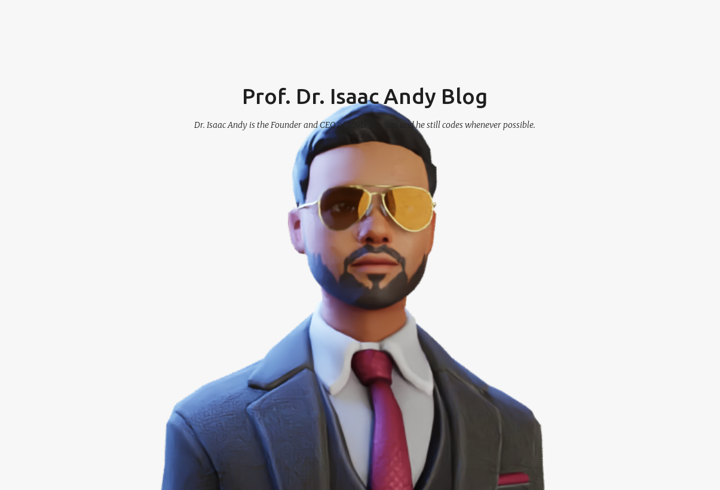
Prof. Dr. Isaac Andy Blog (365, 96)
